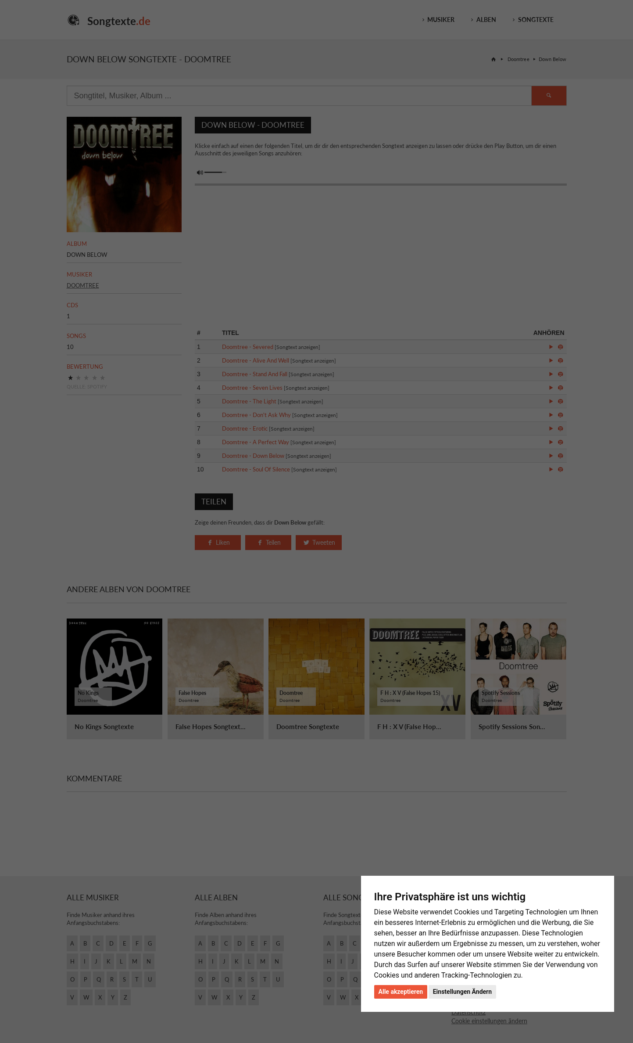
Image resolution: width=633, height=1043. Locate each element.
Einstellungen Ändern (462, 991)
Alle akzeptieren (401, 991)
